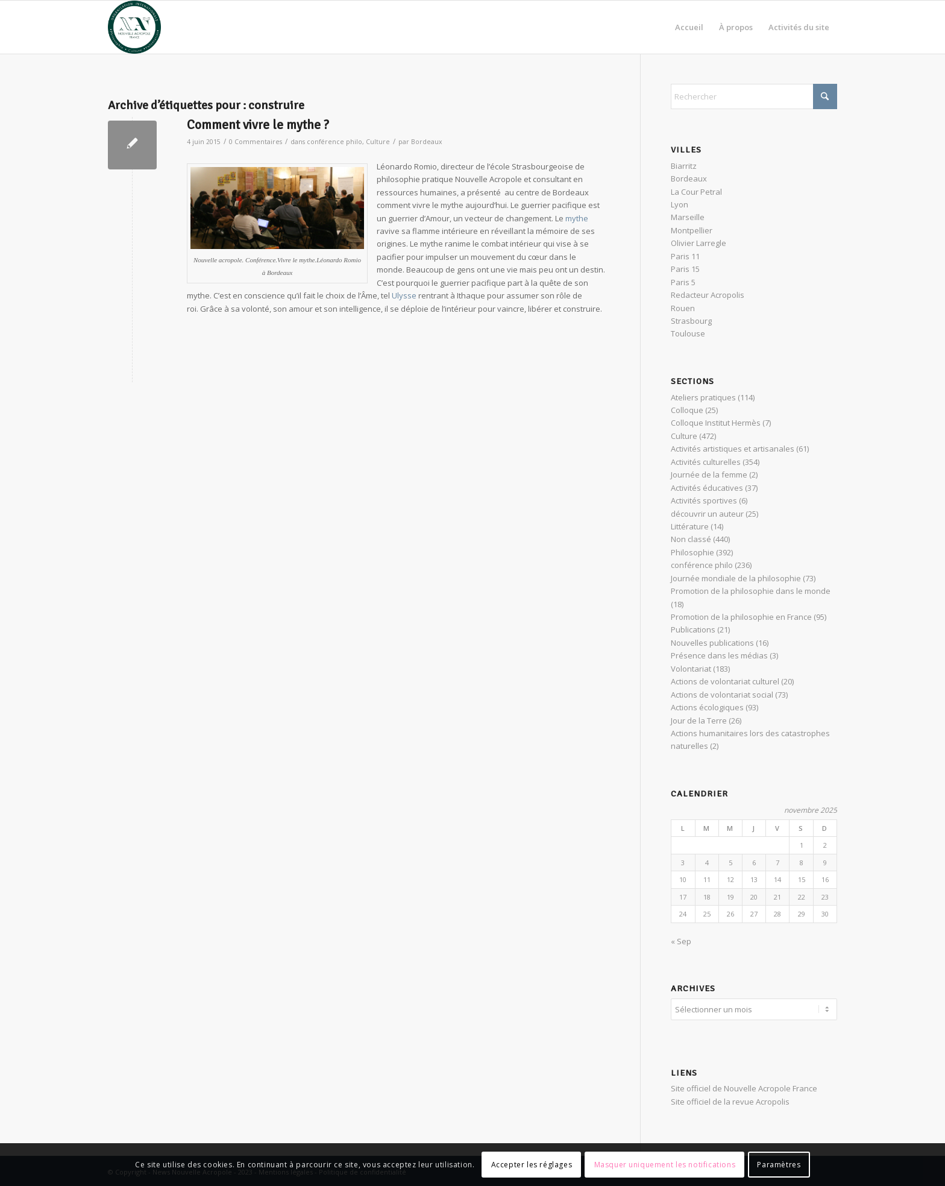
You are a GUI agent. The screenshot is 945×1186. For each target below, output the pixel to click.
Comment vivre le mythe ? (258, 125)
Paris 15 (685, 268)
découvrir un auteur (707, 513)
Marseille (688, 217)
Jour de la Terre (699, 720)
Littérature (690, 526)
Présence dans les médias (719, 655)
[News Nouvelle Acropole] (134, 27)
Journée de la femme (709, 474)
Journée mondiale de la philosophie (736, 578)
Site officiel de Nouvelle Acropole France (744, 1086)
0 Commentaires (255, 141)
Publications (693, 629)
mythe (576, 218)
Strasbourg (691, 320)
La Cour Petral (696, 191)
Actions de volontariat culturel (725, 681)
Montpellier (691, 230)
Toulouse (688, 333)
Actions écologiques (707, 707)
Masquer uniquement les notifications (665, 1164)
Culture (378, 141)
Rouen (683, 308)
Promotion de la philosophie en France (741, 616)
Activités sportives (704, 500)
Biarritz (684, 165)
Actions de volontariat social (722, 694)
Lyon (679, 204)
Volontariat (691, 668)
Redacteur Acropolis (707, 294)
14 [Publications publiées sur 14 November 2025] (777, 879)
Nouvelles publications (712, 642)
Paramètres (778, 1164)
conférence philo (334, 141)
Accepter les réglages (532, 1164)
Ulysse (404, 295)
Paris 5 (683, 282)
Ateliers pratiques (703, 397)
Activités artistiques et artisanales (732, 448)
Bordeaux (426, 141)
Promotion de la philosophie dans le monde (750, 590)
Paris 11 (685, 256)
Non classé (691, 539)
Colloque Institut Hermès (716, 422)
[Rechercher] (754, 96)
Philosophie (692, 552)
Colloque (687, 410)
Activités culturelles (706, 461)
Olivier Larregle (698, 243)
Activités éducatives (707, 487)
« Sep (681, 941)
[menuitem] (689, 27)
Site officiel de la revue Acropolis (730, 1099)
